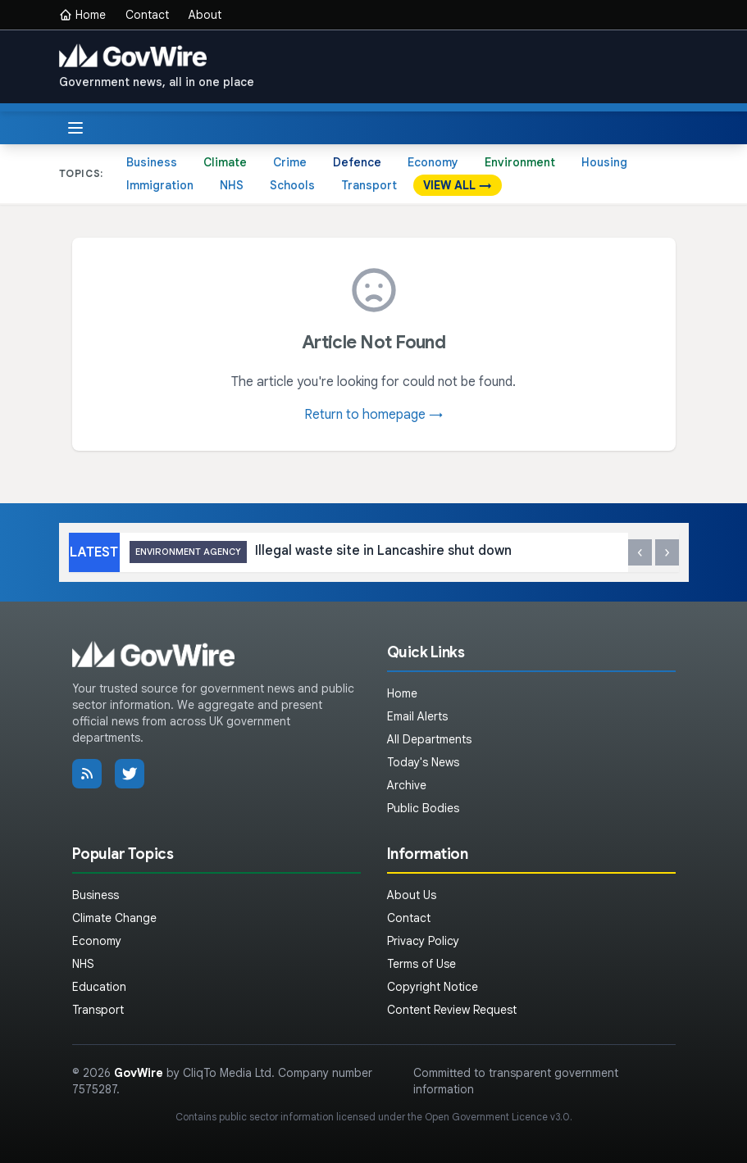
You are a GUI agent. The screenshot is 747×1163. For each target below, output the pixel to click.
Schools (292, 185)
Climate (225, 162)
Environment (520, 162)
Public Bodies (423, 808)
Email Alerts (417, 716)
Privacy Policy (423, 941)
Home (82, 14)
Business (151, 162)
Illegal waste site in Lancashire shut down (321, 552)
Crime (290, 162)
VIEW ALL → (457, 185)
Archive (406, 785)
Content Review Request (452, 1009)
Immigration (160, 185)
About (205, 14)
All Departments (429, 739)
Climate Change (114, 918)
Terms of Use (421, 963)
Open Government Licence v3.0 (497, 1117)
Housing (604, 162)
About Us (411, 895)
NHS (232, 185)
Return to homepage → (373, 415)
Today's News (423, 762)
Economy (433, 162)
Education (99, 986)
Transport (369, 185)
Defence (357, 162)
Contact (147, 14)
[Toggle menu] (75, 127)
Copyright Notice (432, 986)
